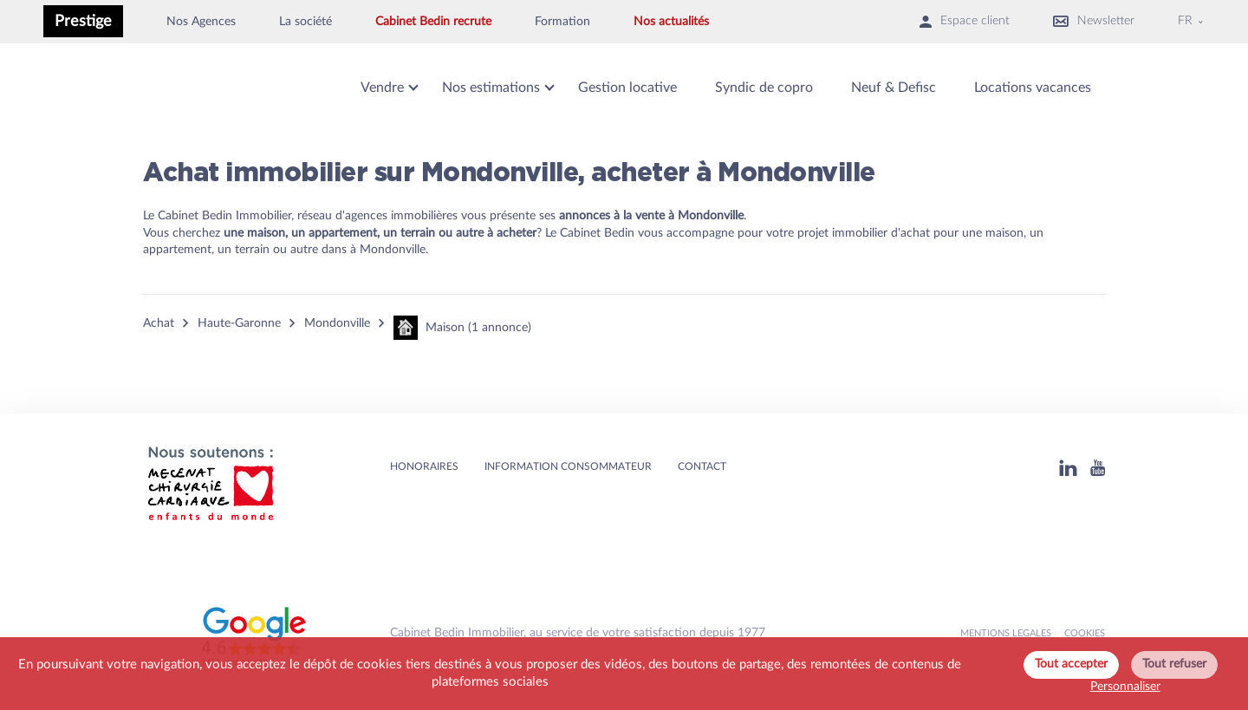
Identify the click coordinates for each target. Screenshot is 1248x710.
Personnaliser (1125, 687)
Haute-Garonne (239, 323)
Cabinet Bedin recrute (433, 22)
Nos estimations (491, 87)
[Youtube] (1097, 467)
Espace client (965, 21)
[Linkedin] (1068, 467)
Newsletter (1093, 21)
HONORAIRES (424, 466)
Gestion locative (627, 87)
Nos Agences (201, 22)
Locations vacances (1032, 87)
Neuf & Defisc (893, 87)
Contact (702, 466)
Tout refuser (1174, 664)
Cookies (1084, 633)
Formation (562, 22)
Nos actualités (671, 22)
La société (305, 22)
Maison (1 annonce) (462, 328)
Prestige (83, 21)
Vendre (382, 87)
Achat (158, 323)
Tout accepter (1071, 664)
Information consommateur (568, 466)
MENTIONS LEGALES (1005, 633)
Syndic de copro (764, 87)
